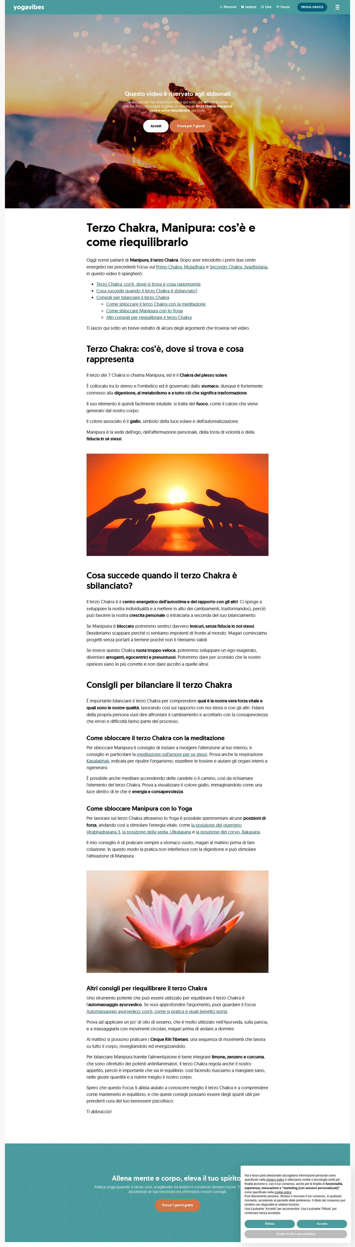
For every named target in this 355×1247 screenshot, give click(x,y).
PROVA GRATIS (312, 7)
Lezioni (250, 7)
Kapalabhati (98, 761)
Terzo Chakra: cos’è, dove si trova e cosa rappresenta (148, 284)
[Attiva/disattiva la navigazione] (336, 7)
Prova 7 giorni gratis (177, 1205)
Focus (285, 7)
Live (268, 7)
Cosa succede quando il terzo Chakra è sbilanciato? (146, 291)
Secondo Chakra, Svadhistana (238, 267)
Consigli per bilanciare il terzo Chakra (132, 297)
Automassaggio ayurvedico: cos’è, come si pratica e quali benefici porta (157, 1011)
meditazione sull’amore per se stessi (172, 754)
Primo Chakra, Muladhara (180, 267)
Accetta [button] (322, 1224)
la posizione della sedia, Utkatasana (156, 832)
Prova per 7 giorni (191, 126)
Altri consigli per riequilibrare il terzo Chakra (149, 317)
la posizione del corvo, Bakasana (228, 832)
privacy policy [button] (275, 1179)
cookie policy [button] (282, 1192)
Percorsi (230, 7)
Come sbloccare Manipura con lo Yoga (144, 311)
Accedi (156, 126)
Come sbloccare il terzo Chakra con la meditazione (156, 304)
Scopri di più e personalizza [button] (295, 1234)
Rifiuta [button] (269, 1224)
